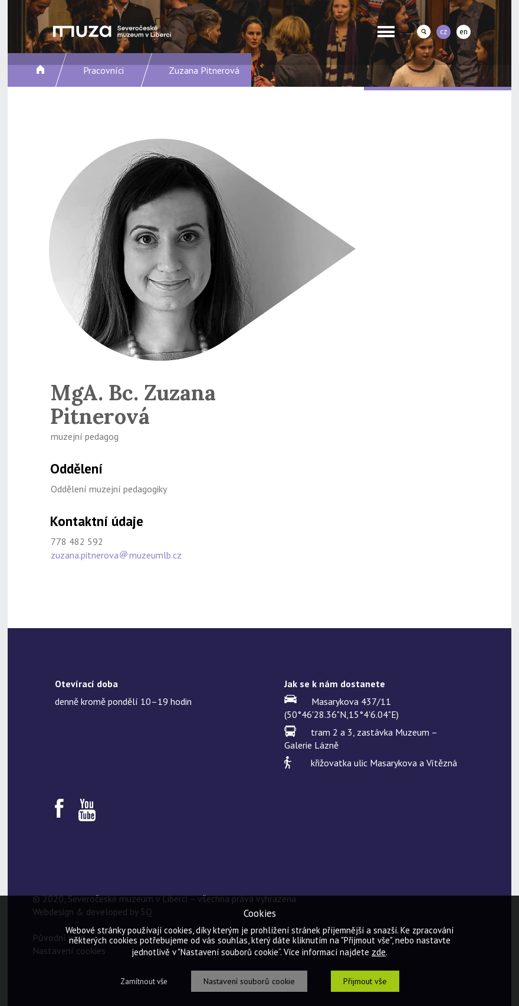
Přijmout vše (365, 981)
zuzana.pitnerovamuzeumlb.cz (116, 555)
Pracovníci (103, 70)
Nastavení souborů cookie (249, 981)
